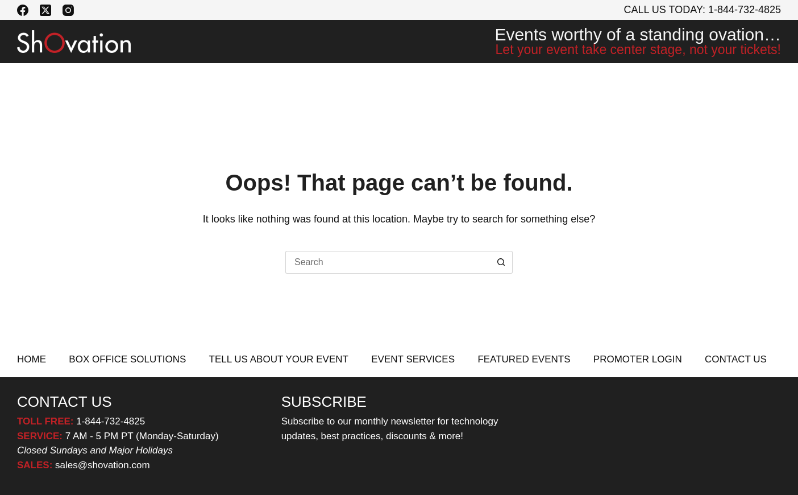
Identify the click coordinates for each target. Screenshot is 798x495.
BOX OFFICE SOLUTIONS (80, 80)
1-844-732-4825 (110, 421)
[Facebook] (22, 10)
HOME (31, 359)
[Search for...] (387, 262)
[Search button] (501, 262)
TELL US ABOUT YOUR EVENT (238, 80)
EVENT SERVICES (382, 80)
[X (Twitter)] (45, 10)
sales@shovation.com (100, 465)
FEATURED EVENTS (505, 80)
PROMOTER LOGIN (631, 80)
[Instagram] (68, 10)
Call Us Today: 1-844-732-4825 (703, 9)
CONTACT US (742, 80)
